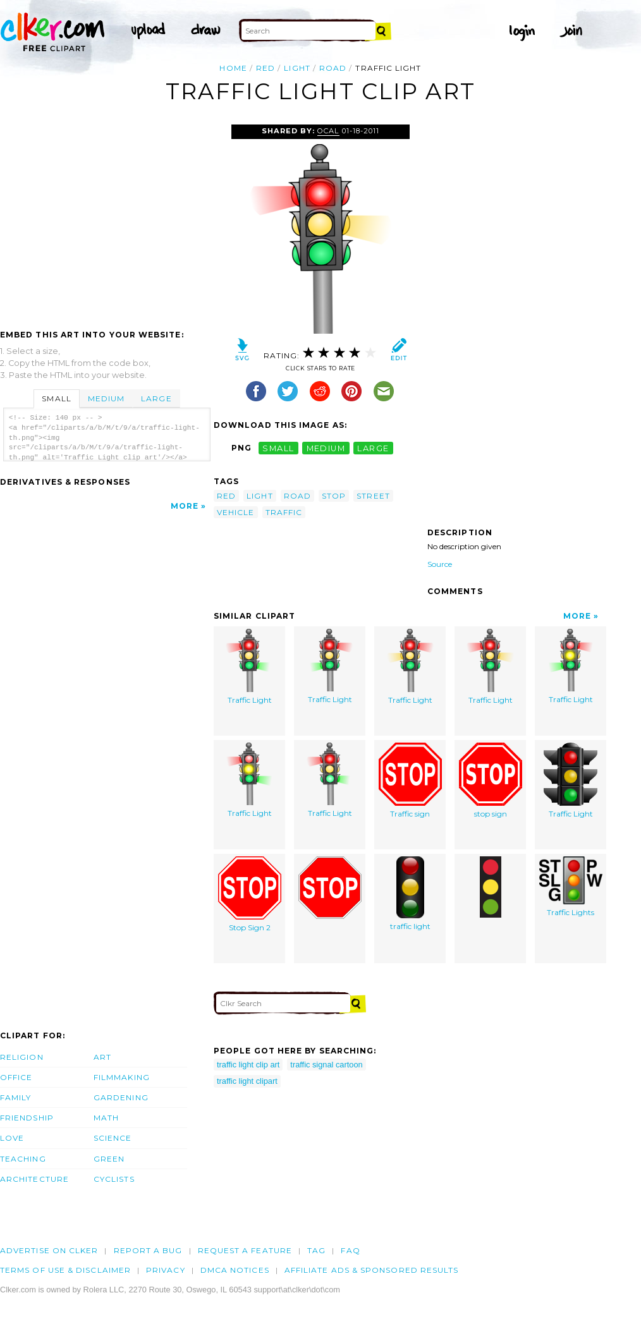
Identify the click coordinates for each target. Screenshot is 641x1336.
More (184, 506)
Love (12, 1138)
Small (56, 398)
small (278, 447)
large (373, 447)
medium (326, 447)
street (373, 496)
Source (439, 564)
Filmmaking (122, 1077)
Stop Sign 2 (249, 894)
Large (156, 398)
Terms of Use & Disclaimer (65, 1270)
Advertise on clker (49, 1250)
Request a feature (245, 1250)
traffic (284, 512)
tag (316, 1250)
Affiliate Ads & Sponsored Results (371, 1270)
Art (102, 1057)
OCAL (328, 130)
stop (334, 496)
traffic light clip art (248, 1064)
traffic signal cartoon (326, 1064)
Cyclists (114, 1179)
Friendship (27, 1117)
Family (15, 1097)
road (332, 68)
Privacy (165, 1270)
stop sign (490, 780)
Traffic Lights (570, 886)
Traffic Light (249, 667)
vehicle (236, 512)
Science (113, 1138)
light (297, 68)
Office (16, 1077)
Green (109, 1158)
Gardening (121, 1097)
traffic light (410, 893)
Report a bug (148, 1250)
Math (106, 1117)
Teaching (23, 1158)
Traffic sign (410, 780)
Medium (106, 398)
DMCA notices (234, 1270)
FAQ (350, 1250)
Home (233, 68)
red (265, 68)
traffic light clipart (247, 1081)
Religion (22, 1057)
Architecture (34, 1179)
